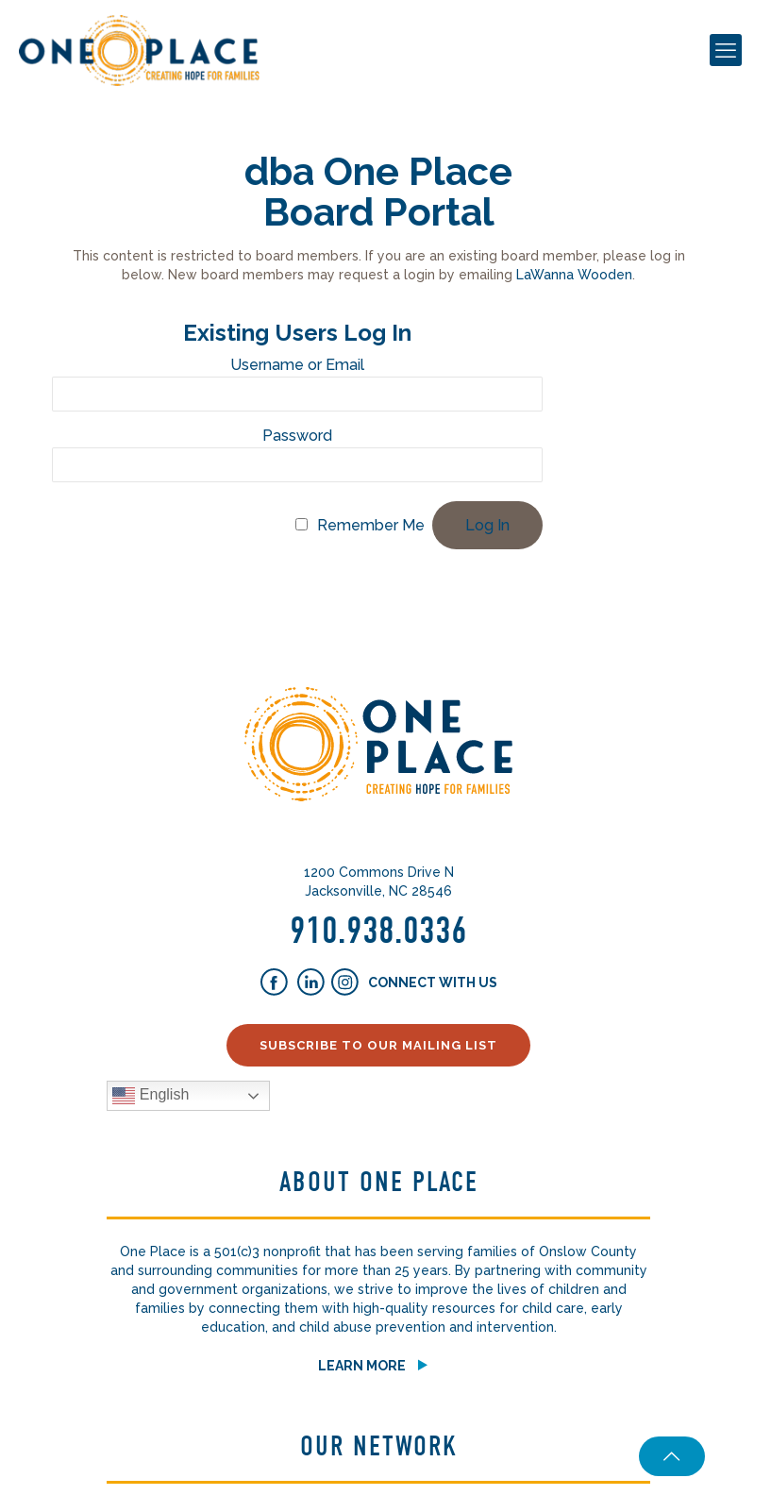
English (150, 1095)
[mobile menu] (726, 50)
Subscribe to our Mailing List (378, 1045)
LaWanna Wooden (574, 274)
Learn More (362, 1365)
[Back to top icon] (667, 1456)
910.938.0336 (378, 930)
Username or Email (297, 365)
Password (297, 436)
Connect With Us (431, 982)
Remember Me (371, 525)
